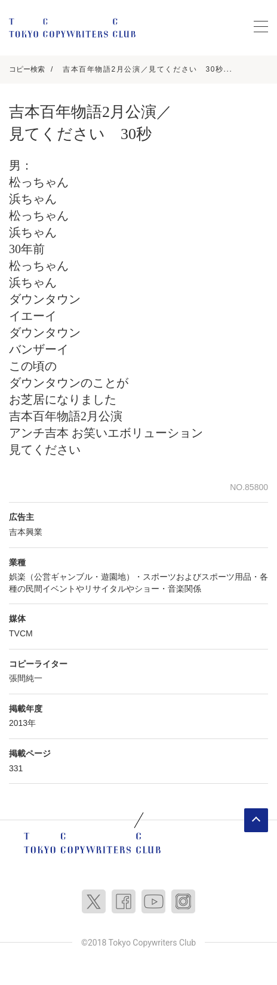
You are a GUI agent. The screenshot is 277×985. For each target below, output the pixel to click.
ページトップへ (256, 820)
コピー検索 (27, 69)
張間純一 (25, 678)
